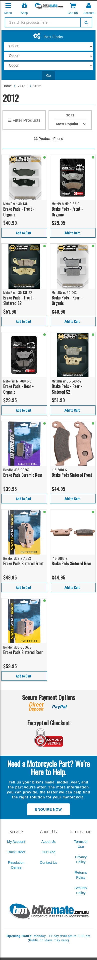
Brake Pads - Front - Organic (18, 211)
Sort (70, 115)
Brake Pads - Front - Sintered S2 (18, 300)
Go (48, 76)
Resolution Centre (16, 865)
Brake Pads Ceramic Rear (22, 475)
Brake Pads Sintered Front (72, 475)
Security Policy (81, 890)
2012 (37, 86)
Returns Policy (81, 874)
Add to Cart (23, 232)
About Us (48, 842)
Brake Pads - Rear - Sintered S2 (67, 389)
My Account (16, 842)
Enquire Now (48, 809)
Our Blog (48, 852)
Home (7, 86)
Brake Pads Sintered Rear (71, 563)
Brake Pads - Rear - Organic (67, 300)
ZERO (22, 86)
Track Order (16, 852)
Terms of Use (81, 844)
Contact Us (48, 862)
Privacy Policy (81, 859)
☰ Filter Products (24, 120)
